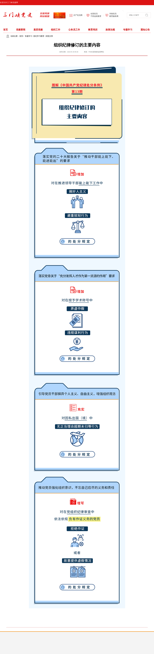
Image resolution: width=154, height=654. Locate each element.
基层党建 (38, 29)
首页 (5, 29)
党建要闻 (20, 29)
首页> (21, 36)
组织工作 (55, 29)
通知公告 (145, 29)
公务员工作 (74, 29)
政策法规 (110, 29)
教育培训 (92, 29)
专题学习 (127, 29)
